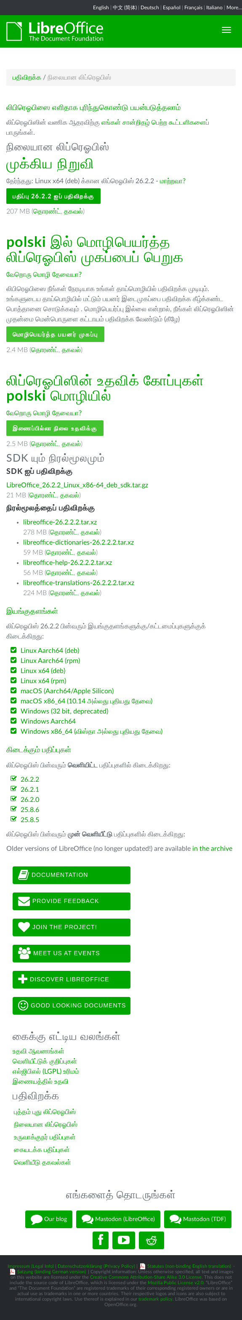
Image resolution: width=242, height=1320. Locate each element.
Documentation (53, 875)
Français (193, 7)
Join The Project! (57, 927)
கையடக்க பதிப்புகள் (42, 1149)
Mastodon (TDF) (198, 1219)
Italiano (214, 7)
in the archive (212, 848)
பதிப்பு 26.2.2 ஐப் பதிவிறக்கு (53, 196)
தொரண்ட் (47, 211)
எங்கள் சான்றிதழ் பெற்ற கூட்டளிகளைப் (155, 122)
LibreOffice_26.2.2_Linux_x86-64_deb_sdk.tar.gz (77, 485)
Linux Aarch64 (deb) (50, 650)
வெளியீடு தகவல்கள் (42, 1162)
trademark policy (155, 1299)
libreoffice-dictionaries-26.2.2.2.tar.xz (78, 542)
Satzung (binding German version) (51, 1271)
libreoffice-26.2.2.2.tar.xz (60, 522)
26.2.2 (30, 779)
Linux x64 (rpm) (43, 681)
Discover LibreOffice (63, 980)
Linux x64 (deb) (43, 671)
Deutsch (150, 7)
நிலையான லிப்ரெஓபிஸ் (45, 1124)
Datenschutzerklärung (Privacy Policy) (96, 1266)
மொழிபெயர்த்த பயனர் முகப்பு (55, 334)
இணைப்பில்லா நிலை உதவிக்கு (55, 428)
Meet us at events (59, 953)
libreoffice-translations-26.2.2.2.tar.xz (78, 583)
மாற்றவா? (173, 181)
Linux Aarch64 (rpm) (50, 660)
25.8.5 (30, 820)
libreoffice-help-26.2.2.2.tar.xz (67, 562)
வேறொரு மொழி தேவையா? (44, 274)
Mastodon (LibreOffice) (118, 1219)
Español (172, 7)
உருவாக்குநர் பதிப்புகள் (45, 1137)
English (101, 7)
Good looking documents (72, 1006)
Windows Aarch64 (48, 721)
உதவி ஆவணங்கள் (38, 1051)
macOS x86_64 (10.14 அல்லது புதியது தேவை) (86, 701)
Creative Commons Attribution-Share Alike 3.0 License (146, 1277)
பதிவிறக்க (27, 77)
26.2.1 (30, 789)
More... (234, 7)
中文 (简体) (125, 7)
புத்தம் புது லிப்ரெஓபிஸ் (45, 1112)
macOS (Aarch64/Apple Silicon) (67, 691)
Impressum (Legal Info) (31, 1266)
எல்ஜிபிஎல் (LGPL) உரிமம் (46, 1071)
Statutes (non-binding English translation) (189, 1266)
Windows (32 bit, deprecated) (64, 711)
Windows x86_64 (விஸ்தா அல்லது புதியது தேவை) (91, 731)
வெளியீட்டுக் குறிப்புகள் (45, 1061)
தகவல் (73, 211)
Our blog (49, 1219)
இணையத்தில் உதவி (41, 1081)
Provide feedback (58, 901)
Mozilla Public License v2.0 (175, 1282)
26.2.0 (30, 799)
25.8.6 (30, 810)
